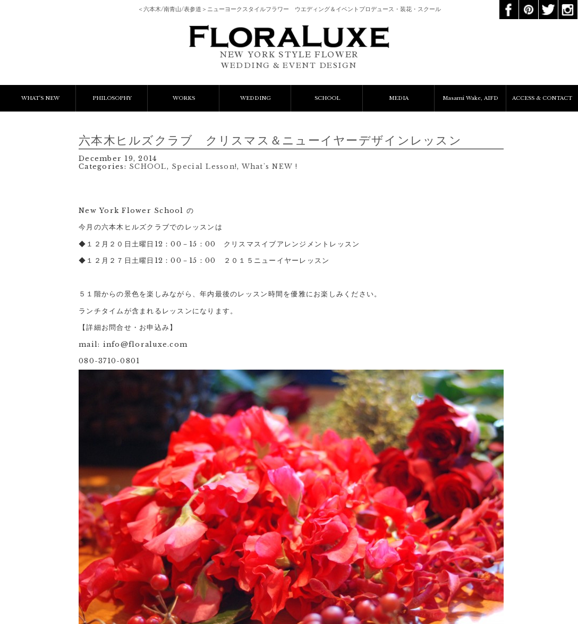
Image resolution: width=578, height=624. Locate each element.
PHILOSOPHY (112, 98)
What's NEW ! (270, 166)
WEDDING (255, 98)
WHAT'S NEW (40, 98)
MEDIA (399, 98)
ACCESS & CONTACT (542, 98)
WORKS (184, 98)
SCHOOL (327, 98)
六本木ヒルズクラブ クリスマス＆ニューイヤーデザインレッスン (270, 140)
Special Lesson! (204, 166)
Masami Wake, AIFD (470, 98)
